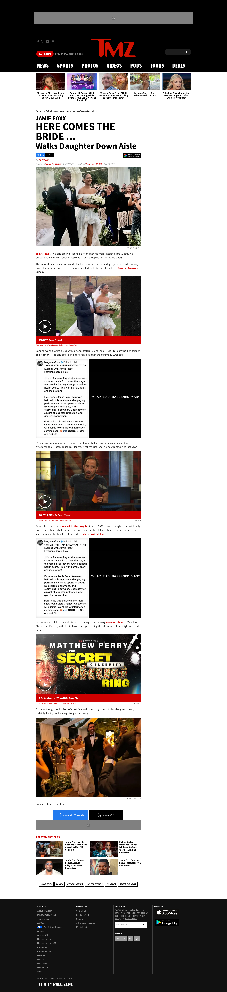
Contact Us (81, 911)
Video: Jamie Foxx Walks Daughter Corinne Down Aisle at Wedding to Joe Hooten (57, 345)
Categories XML (44, 951)
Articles (40, 931)
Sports (65, 65)
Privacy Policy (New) (46, 915)
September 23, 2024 (95, 164)
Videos (114, 65)
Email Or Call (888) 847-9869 (69, 54)
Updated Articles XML (47, 943)
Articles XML (43, 935)
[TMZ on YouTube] (130, 938)
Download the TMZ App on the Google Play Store (167, 922)
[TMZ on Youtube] (47, 41)
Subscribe (144, 925)
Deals (178, 65)
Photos (90, 65)
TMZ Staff (43, 160)
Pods (136, 65)
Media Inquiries (83, 927)
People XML (42, 963)
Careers (79, 919)
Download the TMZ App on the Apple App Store (167, 912)
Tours (157, 65)
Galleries (41, 955)
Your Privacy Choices (50, 927)
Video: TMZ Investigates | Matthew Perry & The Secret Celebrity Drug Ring (57, 703)
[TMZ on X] (42, 42)
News (43, 65)
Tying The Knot (128, 884)
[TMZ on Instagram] (53, 42)
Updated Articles (44, 939)
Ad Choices (42, 923)
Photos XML (42, 968)
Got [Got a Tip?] (45, 54)
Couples (111, 884)
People (40, 959)
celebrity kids (94, 884)
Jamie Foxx (46, 884)
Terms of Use (43, 919)
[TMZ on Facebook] (38, 42)
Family (59, 884)
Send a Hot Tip (82, 915)
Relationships (75, 884)
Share (71, 815)
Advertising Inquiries (85, 923)
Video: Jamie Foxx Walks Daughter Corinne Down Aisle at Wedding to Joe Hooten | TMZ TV (57, 520)
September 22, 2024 (54, 164)
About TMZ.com (44, 911)
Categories (42, 947)
